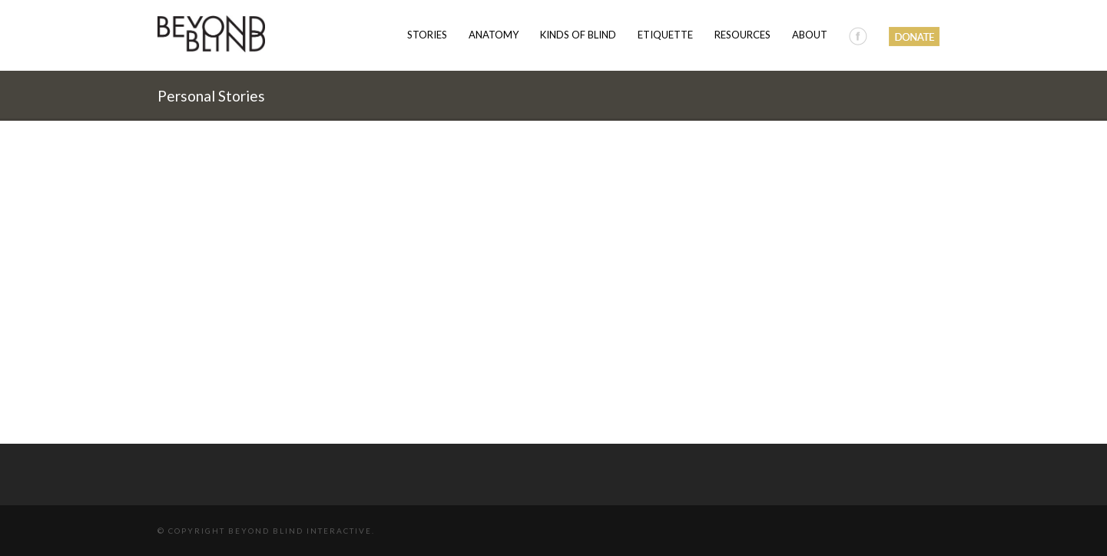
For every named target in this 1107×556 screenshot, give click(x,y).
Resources (742, 34)
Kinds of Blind (578, 34)
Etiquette (665, 34)
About (809, 34)
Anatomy (494, 34)
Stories (427, 34)
